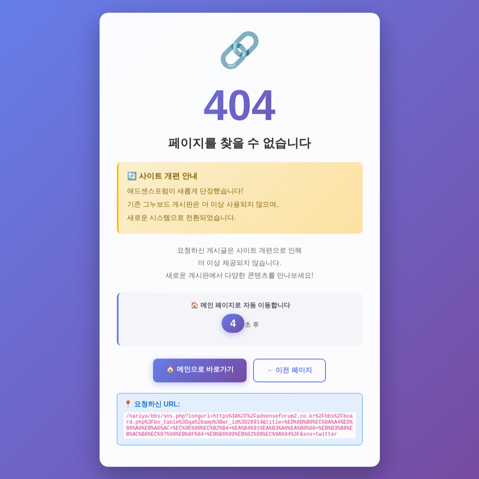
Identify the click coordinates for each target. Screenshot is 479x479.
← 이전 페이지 (289, 369)
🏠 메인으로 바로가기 (200, 368)
